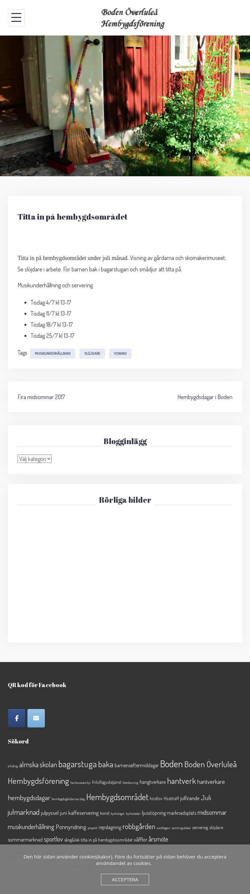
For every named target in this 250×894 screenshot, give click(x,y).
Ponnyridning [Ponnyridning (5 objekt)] (71, 826)
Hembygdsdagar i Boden (204, 396)
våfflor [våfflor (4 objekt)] (140, 839)
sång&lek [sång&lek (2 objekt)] (71, 840)
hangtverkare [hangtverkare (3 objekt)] (153, 782)
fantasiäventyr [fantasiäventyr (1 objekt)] (80, 782)
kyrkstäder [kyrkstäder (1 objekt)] (133, 813)
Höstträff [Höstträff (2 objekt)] (171, 798)
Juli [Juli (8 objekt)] (206, 797)
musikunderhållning (53, 353)
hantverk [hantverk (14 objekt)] (181, 780)
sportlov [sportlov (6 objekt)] (53, 839)
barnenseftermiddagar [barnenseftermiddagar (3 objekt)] (137, 765)
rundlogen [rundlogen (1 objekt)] (163, 828)
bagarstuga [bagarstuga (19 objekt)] (77, 763)
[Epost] (36, 718)
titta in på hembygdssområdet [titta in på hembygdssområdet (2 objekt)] (106, 840)
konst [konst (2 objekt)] (104, 813)
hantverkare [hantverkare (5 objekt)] (211, 781)
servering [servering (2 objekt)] (200, 827)
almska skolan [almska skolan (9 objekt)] (38, 764)
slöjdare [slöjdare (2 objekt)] (216, 827)
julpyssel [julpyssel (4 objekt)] (50, 812)
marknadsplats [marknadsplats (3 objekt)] (181, 813)
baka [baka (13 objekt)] (105, 764)
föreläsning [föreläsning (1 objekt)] (130, 782)
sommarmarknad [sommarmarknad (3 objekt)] (25, 839)
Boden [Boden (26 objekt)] (171, 763)
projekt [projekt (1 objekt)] (92, 828)
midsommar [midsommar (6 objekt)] (212, 812)
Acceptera (125, 879)
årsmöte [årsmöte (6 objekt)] (158, 839)
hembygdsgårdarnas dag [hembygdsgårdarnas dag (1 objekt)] (68, 799)
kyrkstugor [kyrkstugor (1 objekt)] (118, 813)
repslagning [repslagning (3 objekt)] (110, 827)
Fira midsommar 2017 (41, 396)
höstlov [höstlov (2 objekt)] (156, 798)
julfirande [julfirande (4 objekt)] (190, 797)
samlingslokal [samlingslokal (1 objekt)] (181, 828)
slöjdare (92, 353)
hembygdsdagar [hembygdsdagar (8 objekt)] (29, 797)
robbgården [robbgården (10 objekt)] (138, 826)
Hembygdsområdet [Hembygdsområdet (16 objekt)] (117, 796)
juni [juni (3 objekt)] (63, 813)
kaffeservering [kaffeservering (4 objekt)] (83, 812)
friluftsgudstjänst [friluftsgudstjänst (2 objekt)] (106, 782)
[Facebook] (16, 718)
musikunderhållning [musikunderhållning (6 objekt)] (31, 827)
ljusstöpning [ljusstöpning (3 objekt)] (154, 813)
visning (120, 353)
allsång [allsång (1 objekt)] (13, 766)
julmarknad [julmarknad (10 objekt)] (24, 811)
